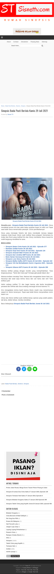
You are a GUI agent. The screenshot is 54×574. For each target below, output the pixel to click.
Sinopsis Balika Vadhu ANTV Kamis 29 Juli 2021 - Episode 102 (29, 261)
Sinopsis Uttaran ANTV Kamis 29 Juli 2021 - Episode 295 (27, 267)
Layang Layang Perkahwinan (15, 529)
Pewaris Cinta (10, 532)
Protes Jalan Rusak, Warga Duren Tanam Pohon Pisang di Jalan (26, 487)
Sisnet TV (10, 114)
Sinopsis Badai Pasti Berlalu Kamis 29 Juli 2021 (24, 110)
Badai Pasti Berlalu (10, 106)
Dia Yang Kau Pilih (12, 518)
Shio (7, 538)
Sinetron (18, 106)
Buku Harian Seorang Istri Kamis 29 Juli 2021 (22, 257)
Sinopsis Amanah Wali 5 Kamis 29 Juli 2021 (22, 253)
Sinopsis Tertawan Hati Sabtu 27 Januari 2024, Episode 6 (24, 496)
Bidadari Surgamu (12, 513)
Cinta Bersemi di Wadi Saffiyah (16, 516)
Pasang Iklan (35, 42)
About (9, 42)
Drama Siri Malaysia (12, 521)
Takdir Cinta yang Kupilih (14, 543)
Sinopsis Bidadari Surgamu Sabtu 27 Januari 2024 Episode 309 (26, 500)
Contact (15, 42)
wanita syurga (10, 551)
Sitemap (44, 42)
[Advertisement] (27, 76)
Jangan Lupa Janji (12, 527)
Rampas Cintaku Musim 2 (14, 535)
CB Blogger (35, 567)
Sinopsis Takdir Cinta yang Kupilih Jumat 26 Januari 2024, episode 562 (29, 503)
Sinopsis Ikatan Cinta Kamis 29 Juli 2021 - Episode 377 (26, 246)
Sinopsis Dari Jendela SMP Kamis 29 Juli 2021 (23, 255)
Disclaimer (24, 42)
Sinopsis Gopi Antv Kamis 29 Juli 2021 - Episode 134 (25, 251)
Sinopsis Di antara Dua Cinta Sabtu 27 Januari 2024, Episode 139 (27, 492)
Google (30, 571)
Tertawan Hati (10, 546)
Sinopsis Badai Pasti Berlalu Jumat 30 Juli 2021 (32, 303)
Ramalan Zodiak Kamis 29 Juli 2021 (19, 249)
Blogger (24, 571)
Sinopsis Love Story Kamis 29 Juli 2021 (20, 259)
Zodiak (8, 549)
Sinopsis (23, 106)
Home (2, 106)
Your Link (23, 569)
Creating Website (26, 567)
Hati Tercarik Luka (12, 524)
